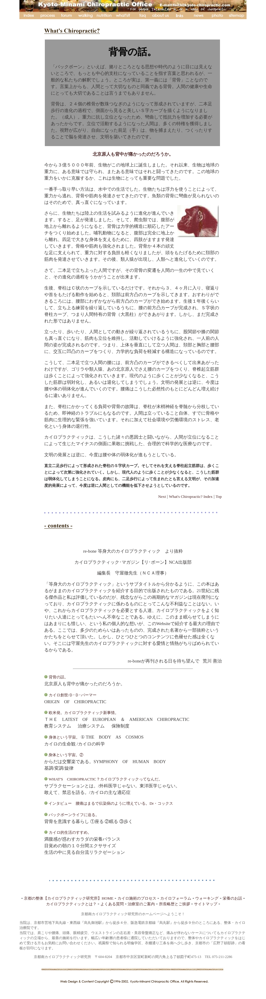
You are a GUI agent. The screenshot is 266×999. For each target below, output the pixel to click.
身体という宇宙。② (65, 755)
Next (162, 496)
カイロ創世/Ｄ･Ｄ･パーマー (73, 695)
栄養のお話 (232, 898)
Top (218, 496)
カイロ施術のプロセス (136, 898)
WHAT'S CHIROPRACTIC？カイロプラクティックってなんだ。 (105, 779)
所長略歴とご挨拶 (174, 904)
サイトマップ (205, 904)
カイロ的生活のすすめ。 (70, 832)
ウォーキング (206, 898)
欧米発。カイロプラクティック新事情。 (84, 712)
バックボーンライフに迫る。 (74, 814)
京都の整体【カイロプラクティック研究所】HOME (68, 898)
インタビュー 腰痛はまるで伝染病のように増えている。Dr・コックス (110, 803)
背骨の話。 (58, 677)
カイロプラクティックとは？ (71, 904)
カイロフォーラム (175, 898)
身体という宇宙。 (64, 737)
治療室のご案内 (141, 904)
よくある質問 (112, 904)
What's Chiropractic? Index (191, 496)
